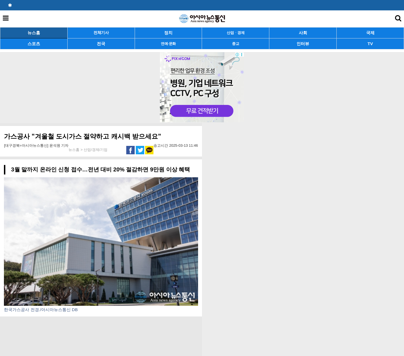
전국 (101, 43)
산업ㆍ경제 (236, 33)
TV (370, 43)
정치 (168, 32)
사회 (303, 32)
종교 (235, 44)
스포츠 (33, 43)
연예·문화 (168, 44)
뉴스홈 (33, 32)
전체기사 (101, 33)
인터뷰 (303, 43)
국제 (370, 32)
